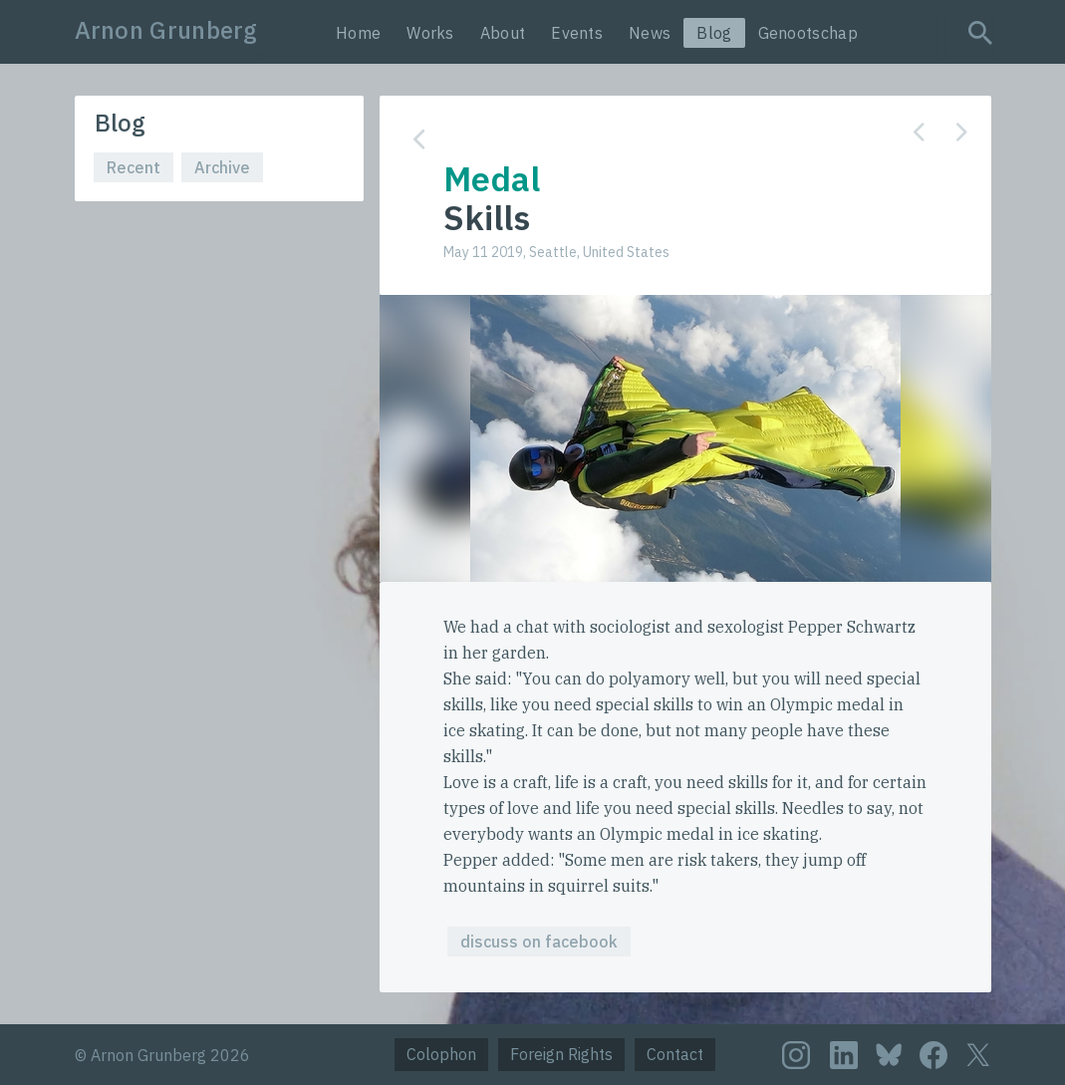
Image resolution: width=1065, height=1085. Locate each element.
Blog (713, 33)
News (649, 33)
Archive (222, 167)
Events (577, 33)
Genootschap (808, 33)
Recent (133, 167)
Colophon (441, 1054)
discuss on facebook (539, 941)
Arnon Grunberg (166, 30)
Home (358, 33)
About (503, 33)
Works (430, 33)
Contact (675, 1054)
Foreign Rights (561, 1054)
